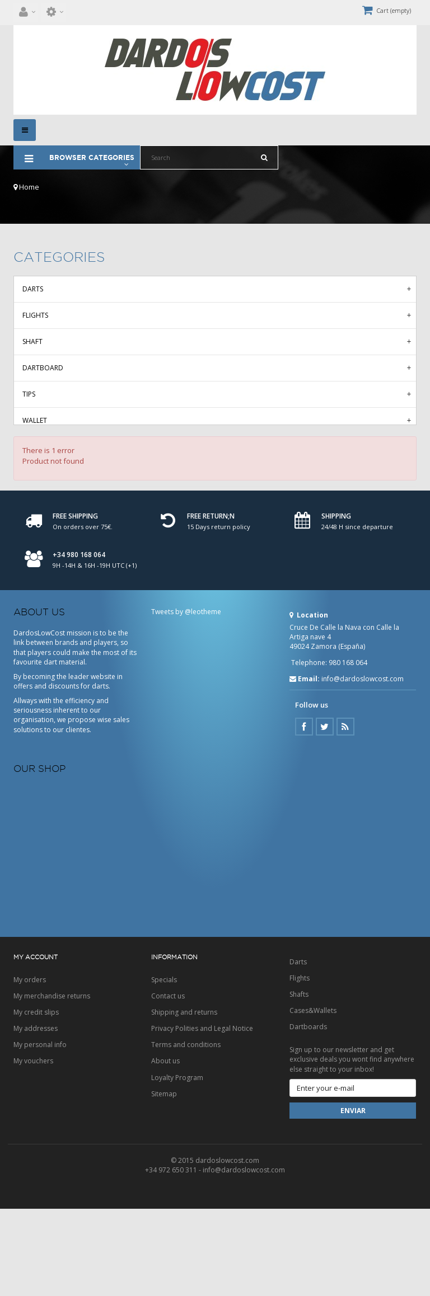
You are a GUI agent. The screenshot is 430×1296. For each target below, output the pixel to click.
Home (26, 187)
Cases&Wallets (312, 1097)
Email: (304, 766)
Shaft (32, 341)
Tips (28, 394)
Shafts (299, 1081)
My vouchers (33, 1148)
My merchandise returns (51, 1083)
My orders (29, 1067)
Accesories (41, 446)
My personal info (40, 1132)
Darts (32, 289)
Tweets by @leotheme (186, 699)
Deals (32, 499)
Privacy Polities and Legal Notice (202, 1115)
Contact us (168, 1083)
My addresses (35, 1115)
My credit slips (36, 1099)
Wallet (34, 420)
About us (165, 1148)
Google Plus (345, 814)
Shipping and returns (184, 1099)
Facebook (304, 814)
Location (308, 702)
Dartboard (42, 368)
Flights (35, 315)
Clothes (37, 473)
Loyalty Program (177, 1165)
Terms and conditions (186, 1132)
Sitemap (164, 1181)
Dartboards (308, 1114)
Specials (164, 1067)
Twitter (325, 814)
